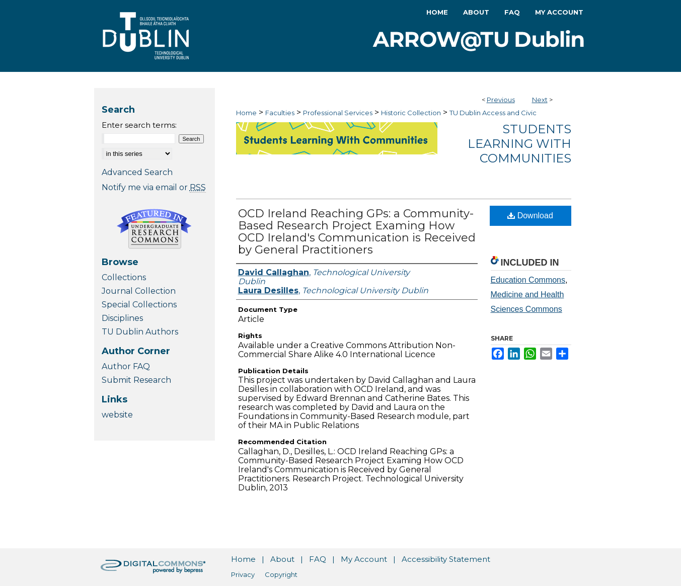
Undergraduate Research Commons (154, 229)
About (282, 559)
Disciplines (122, 318)
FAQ (317, 559)
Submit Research (136, 380)
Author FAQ (126, 366)
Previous (501, 100)
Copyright (281, 574)
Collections (124, 277)
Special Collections (139, 304)
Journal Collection (139, 291)
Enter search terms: (139, 125)
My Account (364, 559)
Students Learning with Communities (519, 143)
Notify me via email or (154, 187)
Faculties (279, 113)
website (117, 415)
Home (246, 113)
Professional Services (337, 113)
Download (530, 215)
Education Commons (528, 280)
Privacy (243, 574)
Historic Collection (411, 113)
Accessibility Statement (446, 559)
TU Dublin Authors (140, 332)
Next (540, 100)
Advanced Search (137, 172)
